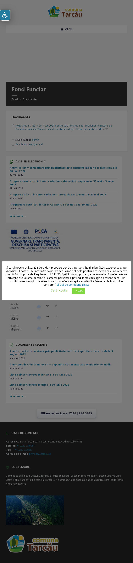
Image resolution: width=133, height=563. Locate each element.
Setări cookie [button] (59, 290)
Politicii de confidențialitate (72, 285)
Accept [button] (79, 291)
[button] (5, 15)
